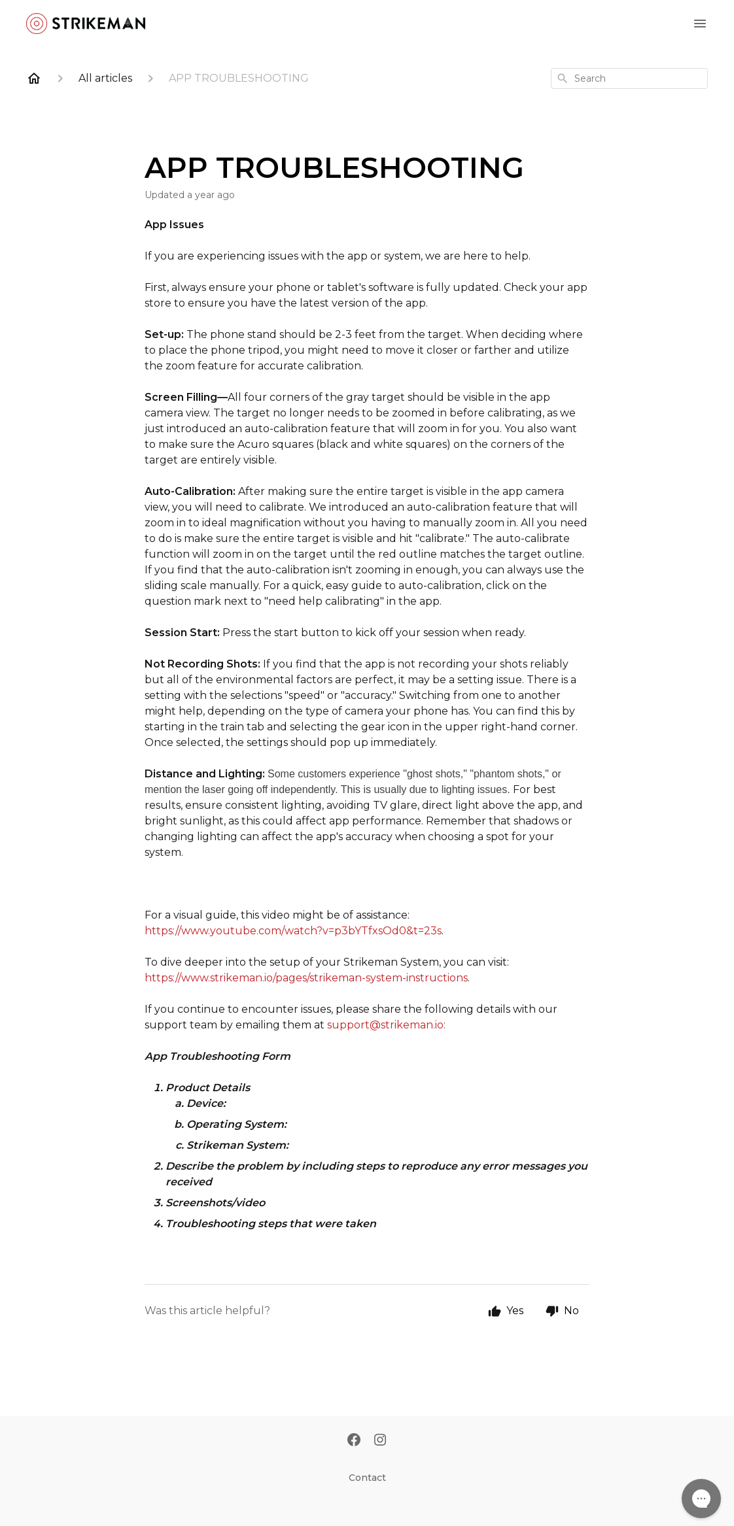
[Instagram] (380, 1441)
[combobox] (629, 78)
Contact (367, 1478)
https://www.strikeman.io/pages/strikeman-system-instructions (306, 978)
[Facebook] (354, 1441)
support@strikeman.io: (386, 1025)
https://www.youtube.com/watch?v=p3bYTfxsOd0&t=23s (293, 930)
